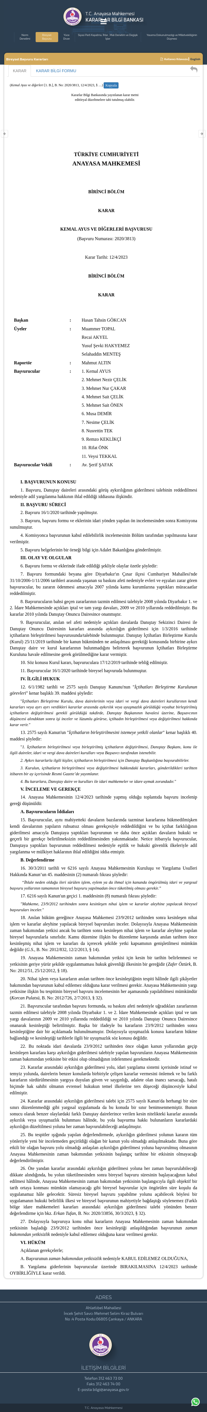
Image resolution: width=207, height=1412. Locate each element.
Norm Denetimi (25, 37)
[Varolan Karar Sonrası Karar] (201, 134)
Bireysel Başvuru (47, 37)
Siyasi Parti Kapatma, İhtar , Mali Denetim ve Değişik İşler (108, 37)
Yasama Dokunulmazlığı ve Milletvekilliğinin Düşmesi (172, 37)
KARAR (19, 71)
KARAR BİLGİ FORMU (56, 71)
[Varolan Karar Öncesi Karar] (4, 134)
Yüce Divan (66, 37)
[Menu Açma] (103, 22)
